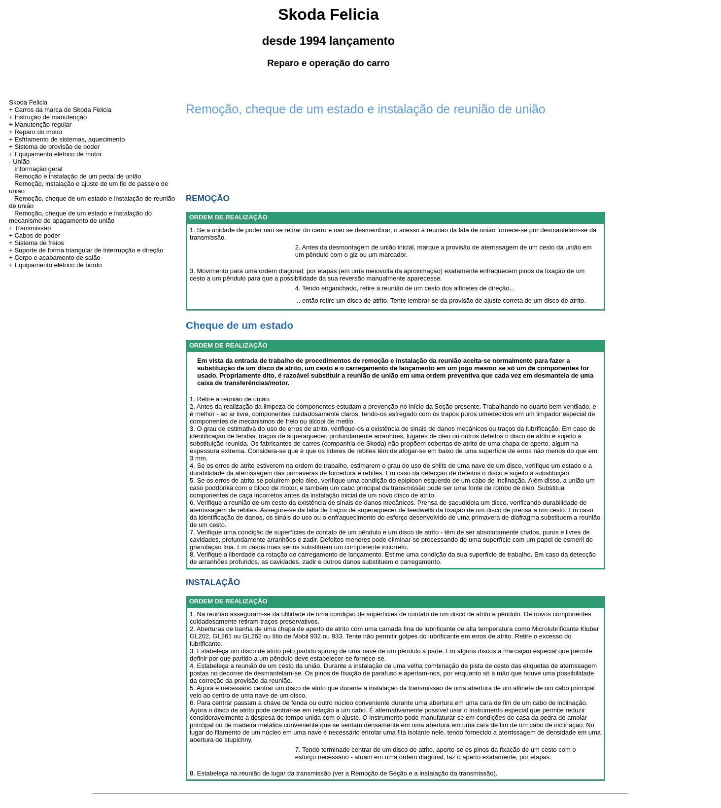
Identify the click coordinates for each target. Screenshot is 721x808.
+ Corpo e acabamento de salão (54, 257)
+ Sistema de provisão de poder (54, 146)
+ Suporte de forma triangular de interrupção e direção (86, 250)
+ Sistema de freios (36, 242)
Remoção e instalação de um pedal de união (77, 176)
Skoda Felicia (28, 102)
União (21, 161)
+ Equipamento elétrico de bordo (55, 265)
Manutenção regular (42, 124)
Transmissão (32, 228)
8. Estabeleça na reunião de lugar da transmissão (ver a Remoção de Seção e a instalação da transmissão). (343, 773)
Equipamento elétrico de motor (58, 154)
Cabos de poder (37, 235)
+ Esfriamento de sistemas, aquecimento (67, 139)
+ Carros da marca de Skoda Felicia (60, 109)
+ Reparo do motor (36, 132)
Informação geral (38, 169)
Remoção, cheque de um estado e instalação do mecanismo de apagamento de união (80, 217)
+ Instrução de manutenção (48, 117)
